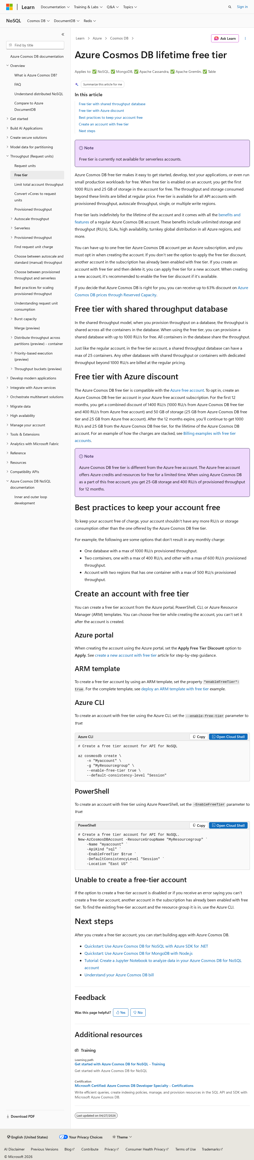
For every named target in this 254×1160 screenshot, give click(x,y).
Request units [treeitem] (25, 165)
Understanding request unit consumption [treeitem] (36, 306)
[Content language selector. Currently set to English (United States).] (27, 1137)
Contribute (89, 1149)
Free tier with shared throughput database (112, 103)
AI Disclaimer (14, 1149)
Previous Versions (44, 1149)
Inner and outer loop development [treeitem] (30, 500)
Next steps (87, 130)
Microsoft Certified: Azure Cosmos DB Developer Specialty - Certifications (134, 1085)
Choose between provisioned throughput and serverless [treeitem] (37, 275)
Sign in (242, 6)
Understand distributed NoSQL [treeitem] (38, 93)
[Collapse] (63, 34)
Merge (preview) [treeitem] (27, 328)
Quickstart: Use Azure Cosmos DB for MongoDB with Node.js (138, 953)
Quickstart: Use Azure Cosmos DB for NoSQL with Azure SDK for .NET (146, 946)
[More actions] (245, 38)
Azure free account (187, 390)
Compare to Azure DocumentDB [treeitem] (28, 106)
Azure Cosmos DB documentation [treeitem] (37, 56)
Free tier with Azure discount (101, 110)
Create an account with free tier (104, 124)
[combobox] (35, 45)
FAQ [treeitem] (17, 84)
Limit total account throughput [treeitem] (38, 184)
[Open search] (230, 7)
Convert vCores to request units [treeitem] (35, 196)
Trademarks (211, 1149)
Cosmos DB (119, 38)
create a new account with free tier (126, 655)
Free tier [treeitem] (20, 174)
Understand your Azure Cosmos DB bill (119, 974)
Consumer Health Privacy (145, 1149)
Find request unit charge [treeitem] (33, 246)
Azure (97, 38)
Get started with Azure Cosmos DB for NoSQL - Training (120, 1064)
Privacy (110, 1149)
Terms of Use (185, 1149)
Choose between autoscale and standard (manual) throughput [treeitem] (38, 259)
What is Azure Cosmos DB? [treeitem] (35, 75)
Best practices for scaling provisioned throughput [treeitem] (33, 290)
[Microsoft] (9, 7)
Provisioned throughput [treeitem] (33, 209)
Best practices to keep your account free (111, 117)
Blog (67, 1149)
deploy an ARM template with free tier (175, 688)
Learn (80, 38)
